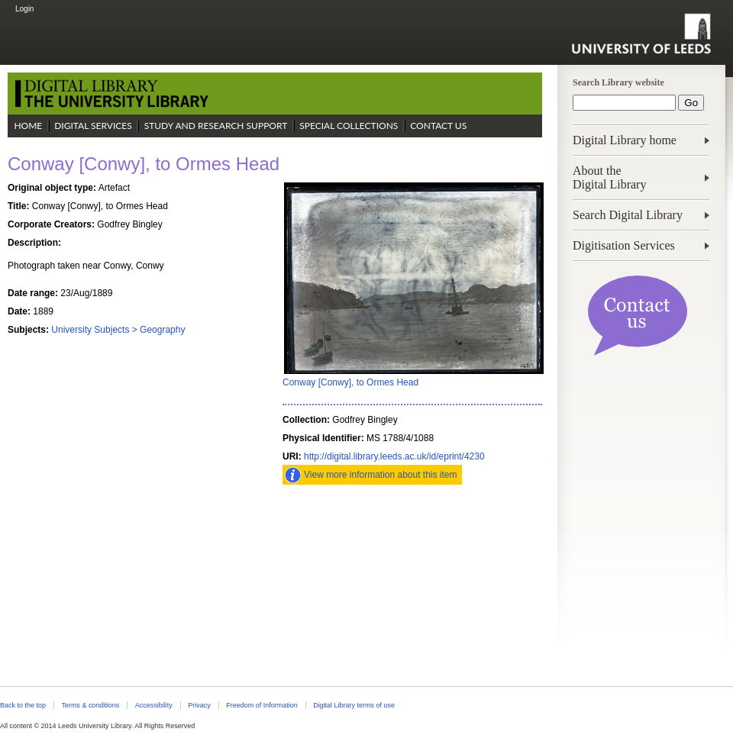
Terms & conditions (90, 705)
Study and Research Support (216, 125)
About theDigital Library (609, 177)
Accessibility (154, 705)
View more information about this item (380, 474)
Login (24, 9)
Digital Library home (624, 140)
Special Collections (348, 125)
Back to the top (23, 705)
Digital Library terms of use (354, 705)
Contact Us (438, 125)
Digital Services (93, 125)
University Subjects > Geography (118, 329)
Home (28, 125)
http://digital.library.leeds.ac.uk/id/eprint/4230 (394, 456)
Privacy (199, 705)
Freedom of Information (261, 705)
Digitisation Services (624, 245)
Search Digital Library (628, 214)
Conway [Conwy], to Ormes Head (350, 382)
